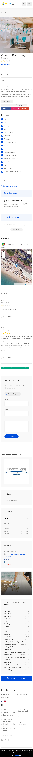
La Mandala (7, 636)
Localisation (5, 75)
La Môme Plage (9, 639)
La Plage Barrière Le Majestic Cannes (15, 642)
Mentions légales (23, 720)
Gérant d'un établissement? (23, 710)
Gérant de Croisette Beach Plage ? (12, 454)
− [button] (3, 254)
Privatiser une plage (9, 712)
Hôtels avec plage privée (9, 729)
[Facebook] (5, 740)
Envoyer (11, 436)
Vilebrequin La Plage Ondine (12, 667)
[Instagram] (2, 740)
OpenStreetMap (22, 284)
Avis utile (7, 316)
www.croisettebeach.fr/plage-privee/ (14, 105)
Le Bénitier (7, 649)
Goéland (6, 626)
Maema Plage (8, 654)
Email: (6, 409)
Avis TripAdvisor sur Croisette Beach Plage (15, 368)
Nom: (6, 399)
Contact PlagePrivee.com (23, 723)
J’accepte (18, 755)
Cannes (4, 58)
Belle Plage (7, 613)
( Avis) (11, 61)
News (4, 709)
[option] (16, 35)
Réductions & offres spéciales (9, 725)
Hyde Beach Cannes (10, 629)
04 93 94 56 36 (7, 101)
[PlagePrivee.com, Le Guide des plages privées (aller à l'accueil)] (7, 3)
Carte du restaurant (10, 186)
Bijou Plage (7, 616)
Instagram (15, 108)
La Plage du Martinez (10, 647)
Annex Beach (8, 611)
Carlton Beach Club (10, 619)
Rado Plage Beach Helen (11, 664)
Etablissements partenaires (8, 716)
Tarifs (3, 70)
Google (24, 108)
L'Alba (6, 631)
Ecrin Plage (7, 624)
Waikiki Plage (8, 670)
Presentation (5, 65)
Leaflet (15, 284)
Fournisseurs (22, 714)
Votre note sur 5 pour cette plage (14, 385)
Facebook (6, 108)
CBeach (6, 621)
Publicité (20, 717)
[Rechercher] (23, 4)
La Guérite (7, 634)
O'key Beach (8, 662)
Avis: (6, 419)
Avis (2, 80)
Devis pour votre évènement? (8, 720)
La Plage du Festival (10, 644)
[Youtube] (8, 740)
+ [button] (3, 252)
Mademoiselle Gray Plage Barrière (14, 652)
